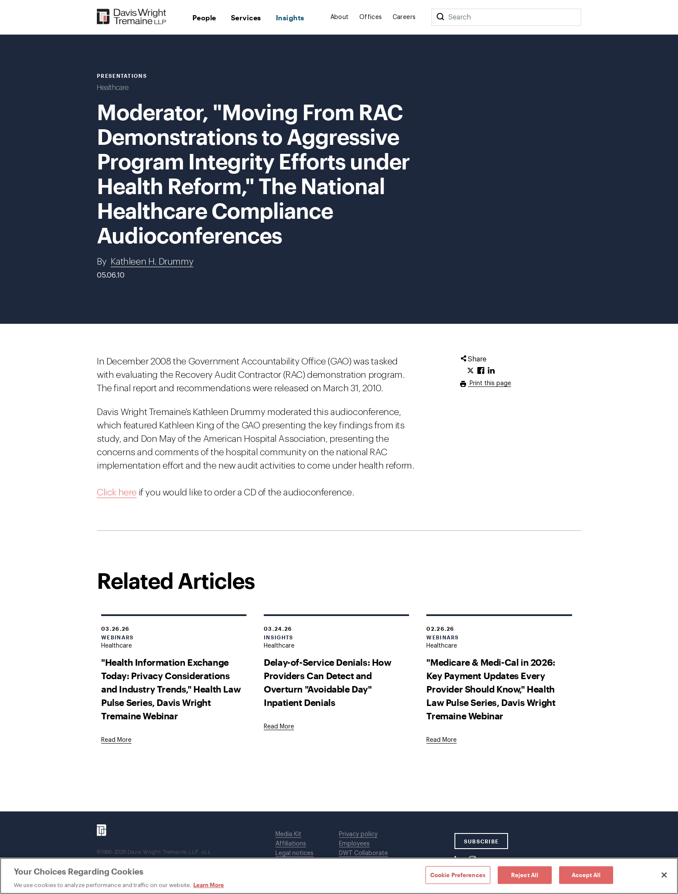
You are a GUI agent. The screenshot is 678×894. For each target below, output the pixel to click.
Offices (370, 17)
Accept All (586, 874)
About (339, 17)
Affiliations (290, 844)
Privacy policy (358, 834)
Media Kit (288, 834)
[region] (339, 876)
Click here (117, 492)
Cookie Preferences (458, 874)
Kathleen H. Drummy (152, 261)
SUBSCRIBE (481, 841)
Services (246, 17)
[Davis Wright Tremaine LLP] (131, 17)
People (204, 17)
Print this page (489, 383)
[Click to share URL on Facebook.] (480, 371)
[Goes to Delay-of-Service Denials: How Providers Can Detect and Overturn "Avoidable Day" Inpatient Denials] (279, 726)
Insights (290, 17)
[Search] (440, 17)
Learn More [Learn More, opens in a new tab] (208, 884)
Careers (404, 17)
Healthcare (112, 87)
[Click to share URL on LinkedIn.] (491, 371)
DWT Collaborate (363, 853)
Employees (354, 844)
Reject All (524, 874)
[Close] (664, 874)
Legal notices (294, 853)
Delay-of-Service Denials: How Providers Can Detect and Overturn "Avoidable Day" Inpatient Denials (327, 682)
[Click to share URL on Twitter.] (470, 371)
